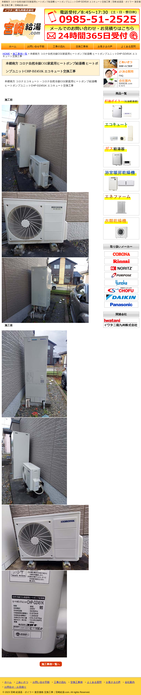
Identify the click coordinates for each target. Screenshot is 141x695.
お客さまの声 (105, 46)
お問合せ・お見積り (15, 687)
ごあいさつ (22, 682)
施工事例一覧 (20, 53)
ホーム (12, 46)
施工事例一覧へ (51, 663)
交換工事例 (82, 46)
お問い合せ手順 (35, 46)
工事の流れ (59, 46)
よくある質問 (128, 46)
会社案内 (130, 682)
